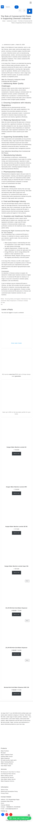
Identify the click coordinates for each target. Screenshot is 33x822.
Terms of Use (4, 789)
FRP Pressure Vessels (7, 763)
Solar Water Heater (6, 765)
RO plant (3, 752)
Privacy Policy (4, 793)
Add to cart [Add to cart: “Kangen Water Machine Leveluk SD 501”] (16, 532)
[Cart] (29, 11)
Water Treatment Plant (7, 754)
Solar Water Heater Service (8, 779)
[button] (19, 818)
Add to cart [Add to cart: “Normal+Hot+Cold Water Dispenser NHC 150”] (16, 693)
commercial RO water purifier (18, 194)
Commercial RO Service (7, 777)
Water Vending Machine (7, 762)
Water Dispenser (5, 758)
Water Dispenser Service (7, 781)
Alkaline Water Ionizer (7, 756)
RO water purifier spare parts (8, 760)
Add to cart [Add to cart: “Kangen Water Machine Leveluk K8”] (16, 453)
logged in (11, 312)
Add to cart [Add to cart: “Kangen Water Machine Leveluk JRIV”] (16, 493)
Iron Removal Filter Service (8, 773)
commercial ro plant (9, 44)
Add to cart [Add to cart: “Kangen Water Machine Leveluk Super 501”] (16, 572)
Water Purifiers (5, 751)
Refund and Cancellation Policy (9, 791)
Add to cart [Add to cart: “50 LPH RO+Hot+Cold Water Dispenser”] (16, 614)
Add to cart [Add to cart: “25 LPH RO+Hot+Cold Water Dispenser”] (16, 654)
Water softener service (7, 775)
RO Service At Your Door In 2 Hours (10, 772)
